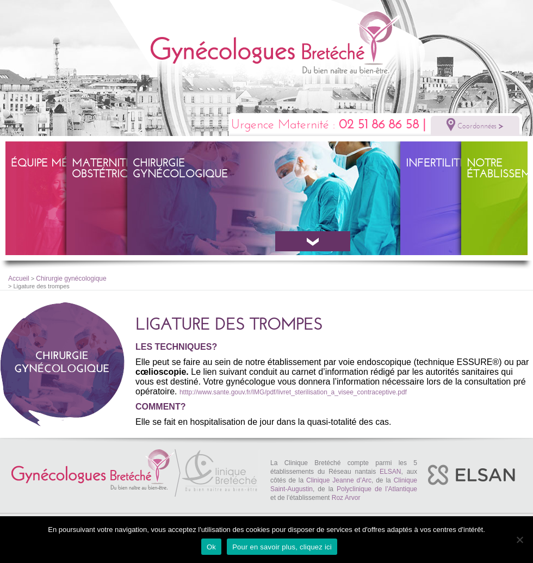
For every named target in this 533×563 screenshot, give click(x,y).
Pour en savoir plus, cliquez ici (282, 547)
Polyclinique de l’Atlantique (377, 489)
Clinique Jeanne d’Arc (338, 480)
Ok (211, 547)
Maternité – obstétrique (107, 168)
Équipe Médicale (58, 163)
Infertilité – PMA (453, 163)
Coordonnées (475, 124)
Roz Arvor (346, 498)
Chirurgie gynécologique (180, 168)
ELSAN (390, 471)
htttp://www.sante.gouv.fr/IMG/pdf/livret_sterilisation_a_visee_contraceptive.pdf (293, 392)
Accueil (18, 278)
